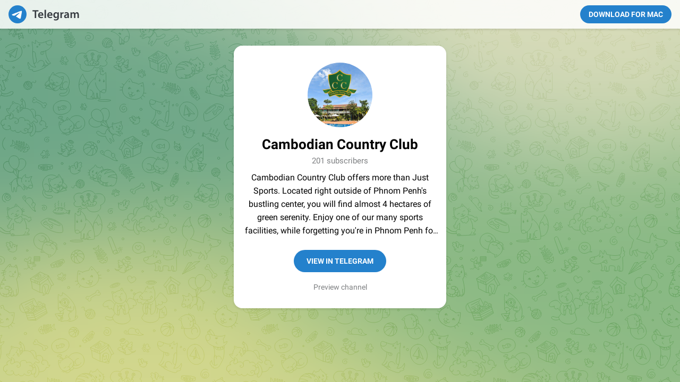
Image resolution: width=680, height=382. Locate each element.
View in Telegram (340, 261)
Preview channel (340, 287)
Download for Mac (626, 14)
